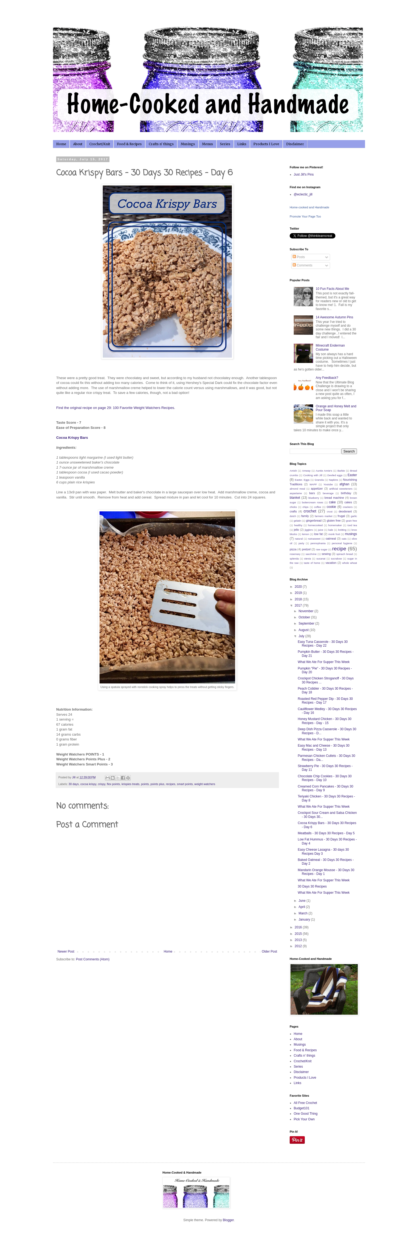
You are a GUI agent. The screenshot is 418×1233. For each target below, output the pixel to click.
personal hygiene (342, 543)
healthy (298, 525)
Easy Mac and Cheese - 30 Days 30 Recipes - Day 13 (323, 747)
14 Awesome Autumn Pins (334, 317)
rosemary (295, 554)
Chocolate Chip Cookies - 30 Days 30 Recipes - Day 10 (325, 778)
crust (329, 511)
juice (320, 529)
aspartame (296, 493)
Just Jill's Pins (304, 174)
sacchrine (311, 554)
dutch (293, 516)
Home (61, 144)
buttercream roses (312, 502)
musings (351, 534)
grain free (351, 520)
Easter (352, 475)
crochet (310, 511)
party (301, 543)
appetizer (317, 488)
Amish (293, 470)
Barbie (341, 470)
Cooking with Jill (312, 475)
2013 (299, 940)
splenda (294, 558)
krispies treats (131, 784)
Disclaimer (295, 144)
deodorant (345, 511)
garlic (354, 516)
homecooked (315, 525)
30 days (74, 784)
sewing (326, 553)
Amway (306, 470)
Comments (302, 265)
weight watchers (204, 784)
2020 (299, 587)
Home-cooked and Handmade (309, 207)
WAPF (313, 484)
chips (306, 506)
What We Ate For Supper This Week (324, 662)
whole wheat (349, 562)
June (302, 901)
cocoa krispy (88, 784)
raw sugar (322, 549)
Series (225, 144)
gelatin (297, 520)
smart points (185, 784)
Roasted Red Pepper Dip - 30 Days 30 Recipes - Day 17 (325, 700)
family (305, 516)
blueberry (313, 497)
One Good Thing (306, 1114)
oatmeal (330, 538)
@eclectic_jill (303, 194)
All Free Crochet (305, 1103)
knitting (342, 529)
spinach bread (344, 554)
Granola (319, 479)
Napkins (333, 479)
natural (299, 538)
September (307, 623)
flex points (113, 784)
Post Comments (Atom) (92, 959)
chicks (293, 506)
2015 (299, 934)
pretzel (306, 549)
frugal (341, 516)
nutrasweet (314, 538)
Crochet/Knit (99, 144)
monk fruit (334, 534)
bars (312, 493)
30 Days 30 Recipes (312, 886)
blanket (295, 498)
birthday (346, 493)
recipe (339, 548)
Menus (207, 144)
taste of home (312, 562)
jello (296, 529)
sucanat (320, 558)
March (304, 913)
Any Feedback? (327, 378)
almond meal (297, 488)
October (305, 617)
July (302, 636)
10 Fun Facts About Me (332, 289)
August (304, 630)
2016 (299, 927)
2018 (299, 599)
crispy (101, 784)
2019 (299, 593)
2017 (299, 605)
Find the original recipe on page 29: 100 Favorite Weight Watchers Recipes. (115, 408)
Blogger (228, 1220)
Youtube (328, 484)
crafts (293, 511)
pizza (293, 549)
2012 (299, 946)
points (145, 784)
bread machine (334, 497)
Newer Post (66, 951)
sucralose (336, 558)
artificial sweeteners (341, 488)
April (302, 907)
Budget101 (301, 1108)
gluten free (334, 520)
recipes (170, 784)
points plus (157, 784)
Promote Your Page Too (305, 216)
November (306, 611)
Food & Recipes (129, 144)
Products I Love (266, 144)
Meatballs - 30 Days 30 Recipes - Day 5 (326, 833)
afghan (344, 484)
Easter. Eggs (302, 479)
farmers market (323, 516)
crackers (347, 506)
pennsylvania (317, 543)
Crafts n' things (161, 144)
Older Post (269, 951)
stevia (307, 558)
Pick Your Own (304, 1119)
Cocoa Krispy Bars (72, 438)
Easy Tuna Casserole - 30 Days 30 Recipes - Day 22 (323, 643)
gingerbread (314, 520)
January (305, 919)
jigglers (309, 529)
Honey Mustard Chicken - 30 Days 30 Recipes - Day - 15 (324, 721)
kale (330, 529)
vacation (330, 562)
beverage (328, 493)
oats (344, 538)
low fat (318, 534)
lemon (305, 534)
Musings (188, 144)
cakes (348, 502)
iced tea (352, 525)
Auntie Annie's (324, 470)
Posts (299, 257)
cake (332, 502)
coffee (317, 506)
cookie (331, 507)
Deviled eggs (334, 475)
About (77, 144)
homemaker (335, 525)
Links (241, 144)
